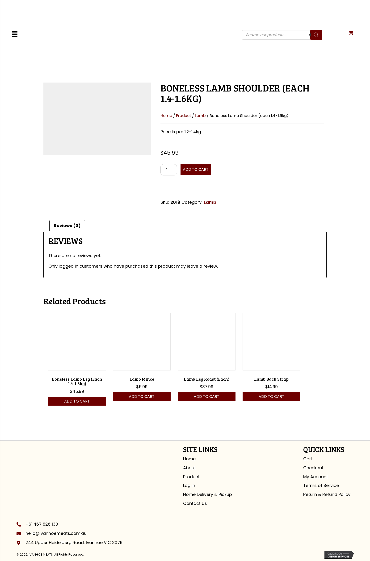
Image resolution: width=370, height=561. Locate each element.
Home (166, 115)
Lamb (200, 115)
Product (183, 115)
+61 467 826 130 (41, 524)
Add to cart (196, 169)
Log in (189, 485)
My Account (315, 477)
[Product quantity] (168, 169)
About (189, 468)
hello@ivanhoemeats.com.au (56, 533)
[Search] (316, 35)
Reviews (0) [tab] (67, 226)
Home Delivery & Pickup (207, 494)
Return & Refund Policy (326, 494)
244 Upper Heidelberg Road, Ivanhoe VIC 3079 (73, 542)
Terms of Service (321, 485)
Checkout (313, 468)
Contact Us (195, 503)
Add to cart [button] (77, 401)
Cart (308, 459)
